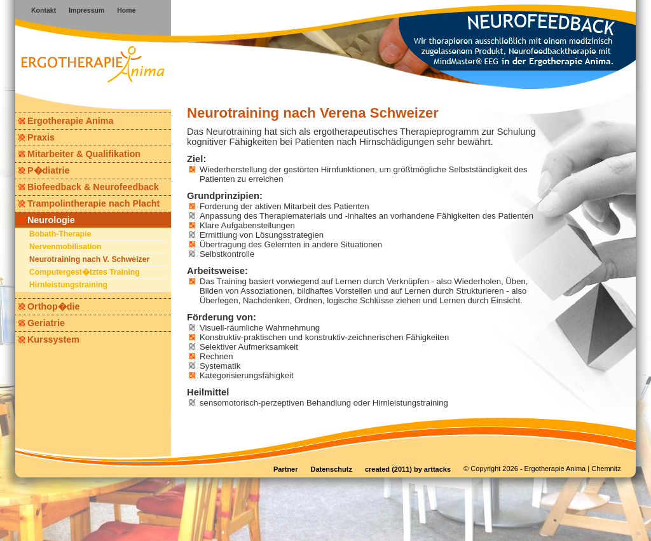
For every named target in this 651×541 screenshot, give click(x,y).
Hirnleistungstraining (68, 284)
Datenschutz (331, 469)
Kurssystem (48, 339)
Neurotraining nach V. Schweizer (89, 259)
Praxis (36, 137)
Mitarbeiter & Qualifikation (79, 154)
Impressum (86, 10)
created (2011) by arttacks (408, 469)
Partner (285, 469)
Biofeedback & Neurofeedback (88, 187)
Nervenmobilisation (65, 246)
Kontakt (43, 10)
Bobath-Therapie (60, 233)
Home (126, 10)
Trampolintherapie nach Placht (89, 203)
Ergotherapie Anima (65, 121)
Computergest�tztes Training (84, 272)
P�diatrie (43, 170)
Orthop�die (48, 306)
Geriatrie (41, 323)
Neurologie (46, 220)
